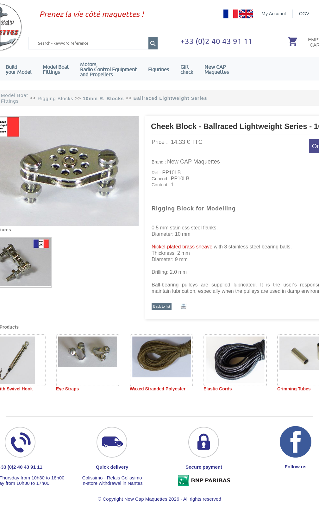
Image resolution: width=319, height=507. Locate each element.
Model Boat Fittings (56, 69)
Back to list (161, 306)
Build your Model (18, 69)
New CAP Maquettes (193, 161)
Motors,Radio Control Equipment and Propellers (108, 69)
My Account (273, 13)
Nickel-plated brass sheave (182, 246)
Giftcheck (186, 69)
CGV (304, 13)
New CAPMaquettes (216, 69)
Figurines (158, 69)
